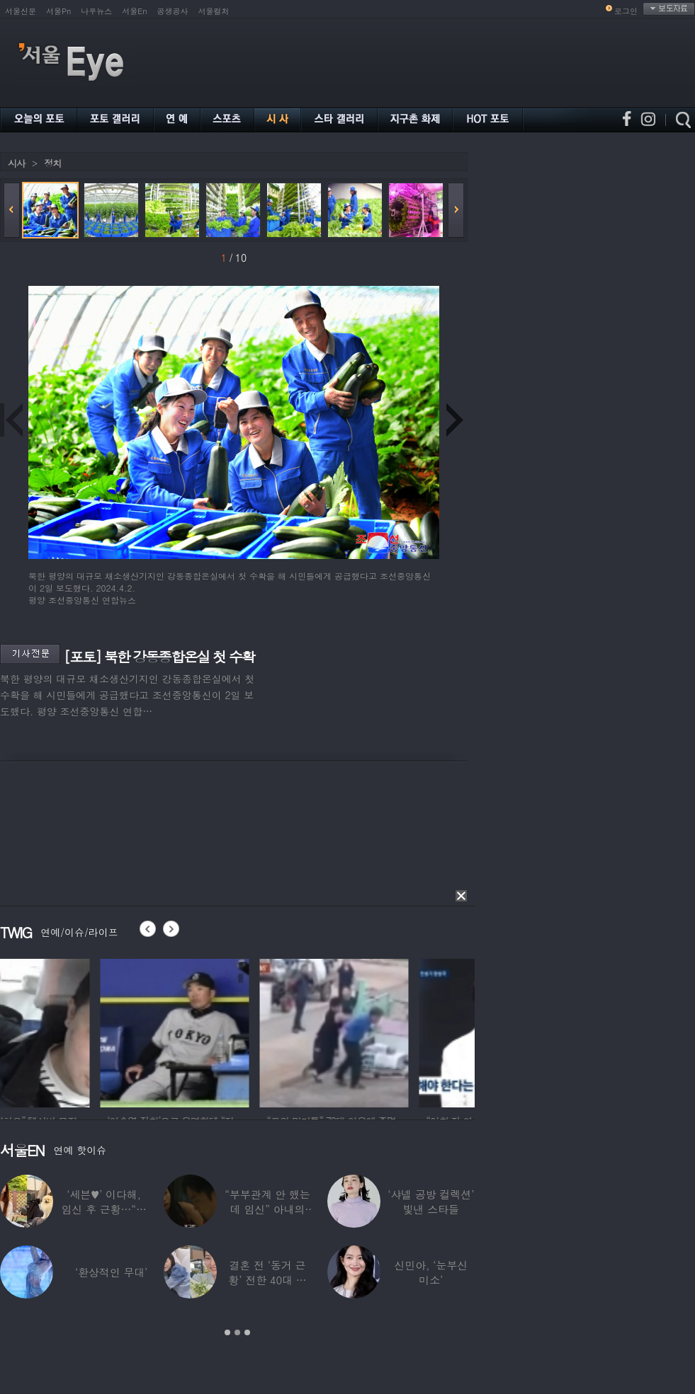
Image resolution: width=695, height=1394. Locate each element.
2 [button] (237, 1332)
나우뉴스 (96, 11)
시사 (16, 163)
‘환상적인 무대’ (111, 1272)
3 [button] (247, 1332)
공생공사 (172, 11)
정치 (52, 163)
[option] (74, 1031)
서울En (134, 11)
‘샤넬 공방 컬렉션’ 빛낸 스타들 (431, 1201)
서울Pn (58, 11)
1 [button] (227, 1332)
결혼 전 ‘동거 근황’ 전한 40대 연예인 (267, 1279)
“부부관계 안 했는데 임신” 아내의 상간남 (267, 1209)
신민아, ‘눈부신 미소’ (431, 1272)
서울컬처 (214, 11)
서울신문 (20, 11)
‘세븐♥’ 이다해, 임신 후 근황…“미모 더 (103, 1209)
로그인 (626, 11)
